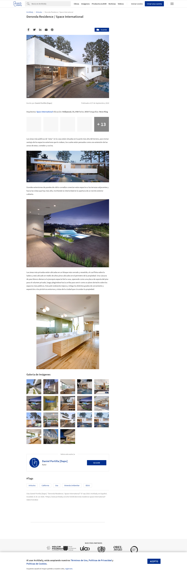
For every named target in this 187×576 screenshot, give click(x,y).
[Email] (46, 30)
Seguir (96, 462)
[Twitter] (34, 30)
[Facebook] (28, 30)
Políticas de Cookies (36, 563)
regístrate (68, 568)
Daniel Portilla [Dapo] (55, 461)
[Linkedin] (40, 30)
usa (56, 485)
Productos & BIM (99, 4)
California (45, 485)
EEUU (88, 485)
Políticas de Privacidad (100, 560)
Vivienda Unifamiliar (71, 485)
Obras (76, 4)
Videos (121, 4)
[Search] (51, 3)
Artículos (32, 485)
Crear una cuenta (154, 3)
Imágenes (85, 4)
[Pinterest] (52, 30)
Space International (45, 111)
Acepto (154, 561)
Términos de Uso (79, 560)
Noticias (112, 4)
